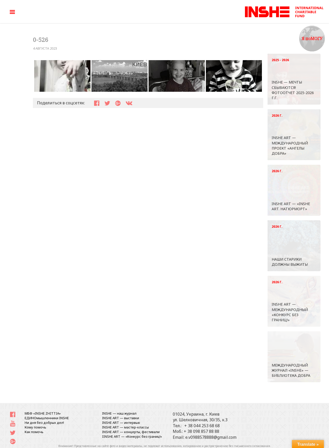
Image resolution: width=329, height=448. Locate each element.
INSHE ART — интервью (121, 422)
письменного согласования (252, 446)
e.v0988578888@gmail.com (210, 437)
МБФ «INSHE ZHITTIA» (43, 413)
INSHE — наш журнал (119, 413)
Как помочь (34, 431)
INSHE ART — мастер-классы (125, 427)
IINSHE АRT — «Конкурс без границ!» (132, 436)
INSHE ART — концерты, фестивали (131, 431)
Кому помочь (35, 427)
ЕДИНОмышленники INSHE (47, 418)
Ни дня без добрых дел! (44, 422)
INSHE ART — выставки (120, 418)
